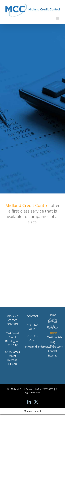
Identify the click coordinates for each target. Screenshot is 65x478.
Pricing (53, 332)
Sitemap (52, 355)
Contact (52, 350)
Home (52, 314)
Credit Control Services (52, 320)
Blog (52, 341)
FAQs (52, 346)
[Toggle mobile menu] (58, 18)
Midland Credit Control (27, 205)
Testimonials (52, 337)
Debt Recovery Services (52, 327)
